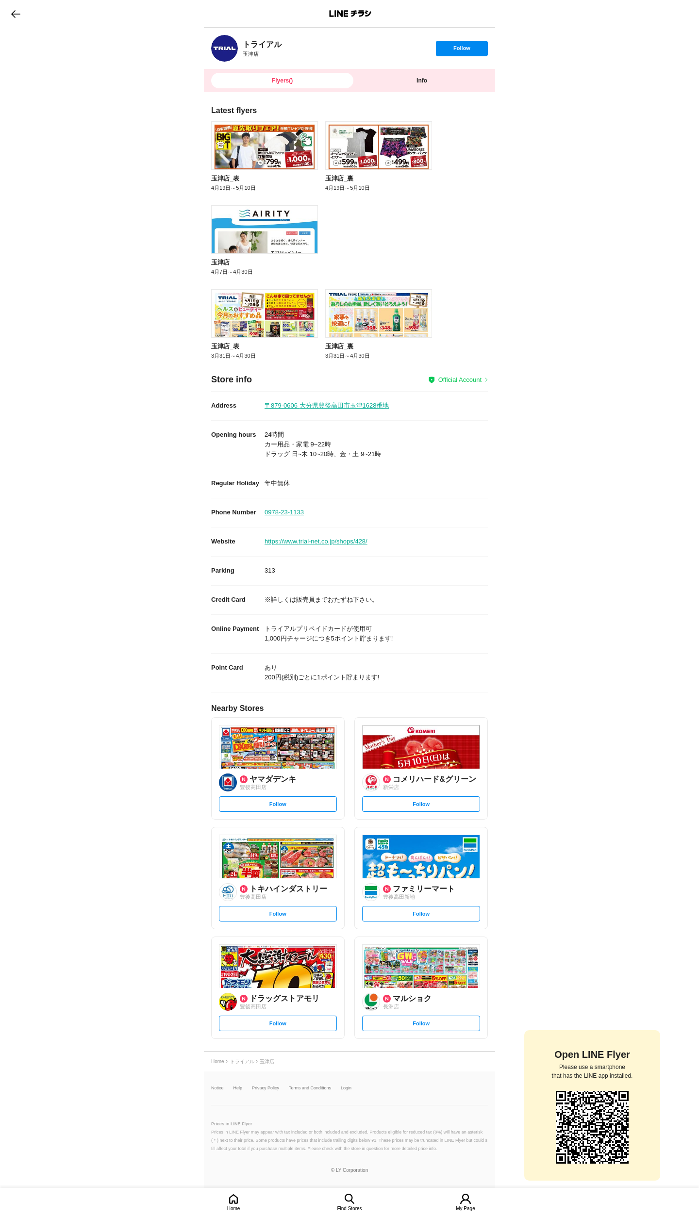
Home (233, 1208)
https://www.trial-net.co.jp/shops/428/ (316, 541)
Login (346, 1088)
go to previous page (16, 13)
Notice (217, 1088)
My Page (465, 1208)
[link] (224, 48)
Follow (461, 50)
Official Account (460, 379)
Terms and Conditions (310, 1088)
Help (238, 1088)
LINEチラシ (350, 13)
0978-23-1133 (284, 512)
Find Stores (349, 1208)
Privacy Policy (265, 1088)
